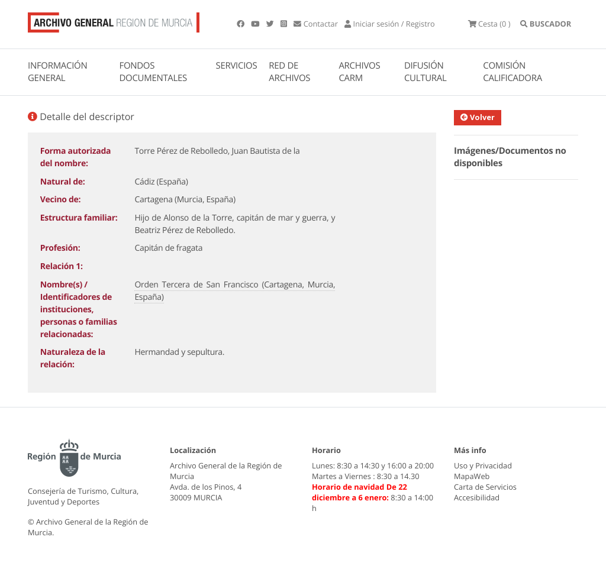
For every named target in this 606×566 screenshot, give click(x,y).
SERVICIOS (236, 66)
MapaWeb (471, 476)
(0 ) (489, 23)
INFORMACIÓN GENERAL (57, 72)
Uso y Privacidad (483, 465)
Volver (477, 117)
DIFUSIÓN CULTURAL (425, 72)
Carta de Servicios (485, 486)
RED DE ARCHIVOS (289, 72)
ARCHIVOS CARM (359, 72)
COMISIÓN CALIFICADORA (512, 72)
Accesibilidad (476, 497)
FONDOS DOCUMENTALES (153, 72)
